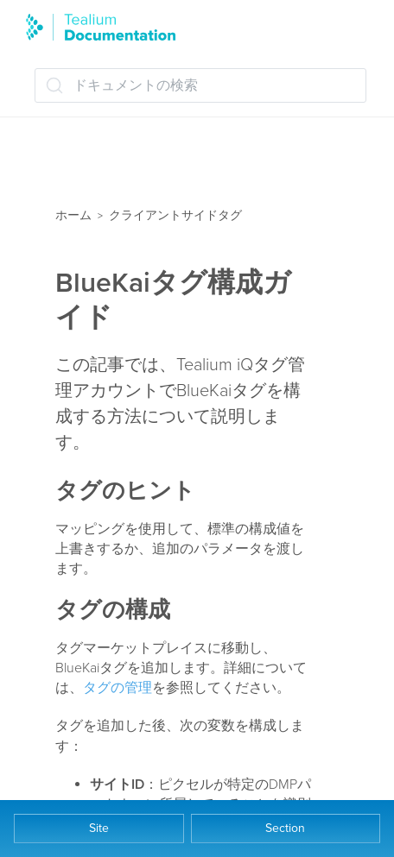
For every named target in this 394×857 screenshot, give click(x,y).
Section (285, 828)
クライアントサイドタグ (175, 215)
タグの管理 (117, 687)
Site (99, 828)
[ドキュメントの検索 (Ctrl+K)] (200, 85)
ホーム (73, 215)
